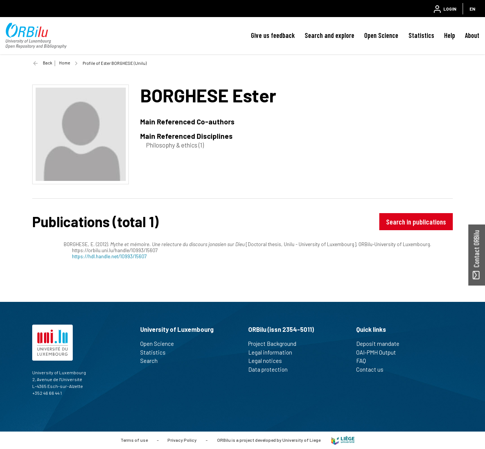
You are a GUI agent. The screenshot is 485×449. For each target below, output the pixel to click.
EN (472, 8)
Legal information (273, 352)
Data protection (271, 369)
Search (152, 360)
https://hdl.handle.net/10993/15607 (109, 256)
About (472, 35)
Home (64, 62)
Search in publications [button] (416, 221)
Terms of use (134, 440)
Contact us (373, 369)
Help (449, 35)
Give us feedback (273, 35)
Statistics (421, 35)
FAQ (364, 360)
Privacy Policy (182, 440)
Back (47, 62)
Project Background (275, 343)
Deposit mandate (381, 343)
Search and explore (329, 35)
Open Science (381, 35)
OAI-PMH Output (379, 352)
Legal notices (268, 360)
